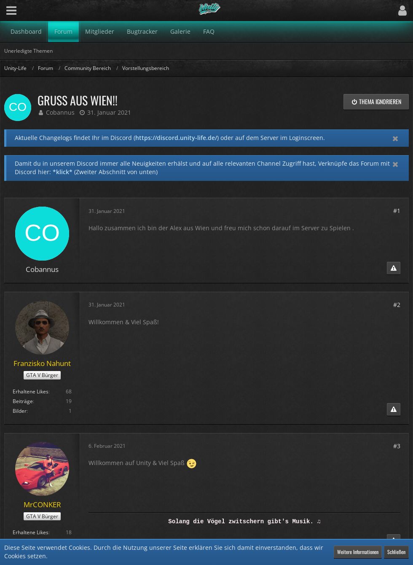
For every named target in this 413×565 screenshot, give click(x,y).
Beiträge (23, 401)
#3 (396, 446)
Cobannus (60, 112)
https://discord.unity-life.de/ (176, 138)
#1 (396, 211)
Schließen (396, 551)
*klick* (62, 172)
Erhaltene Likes (30, 391)
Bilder (20, 410)
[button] (11, 10)
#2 (396, 305)
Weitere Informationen (357, 551)
